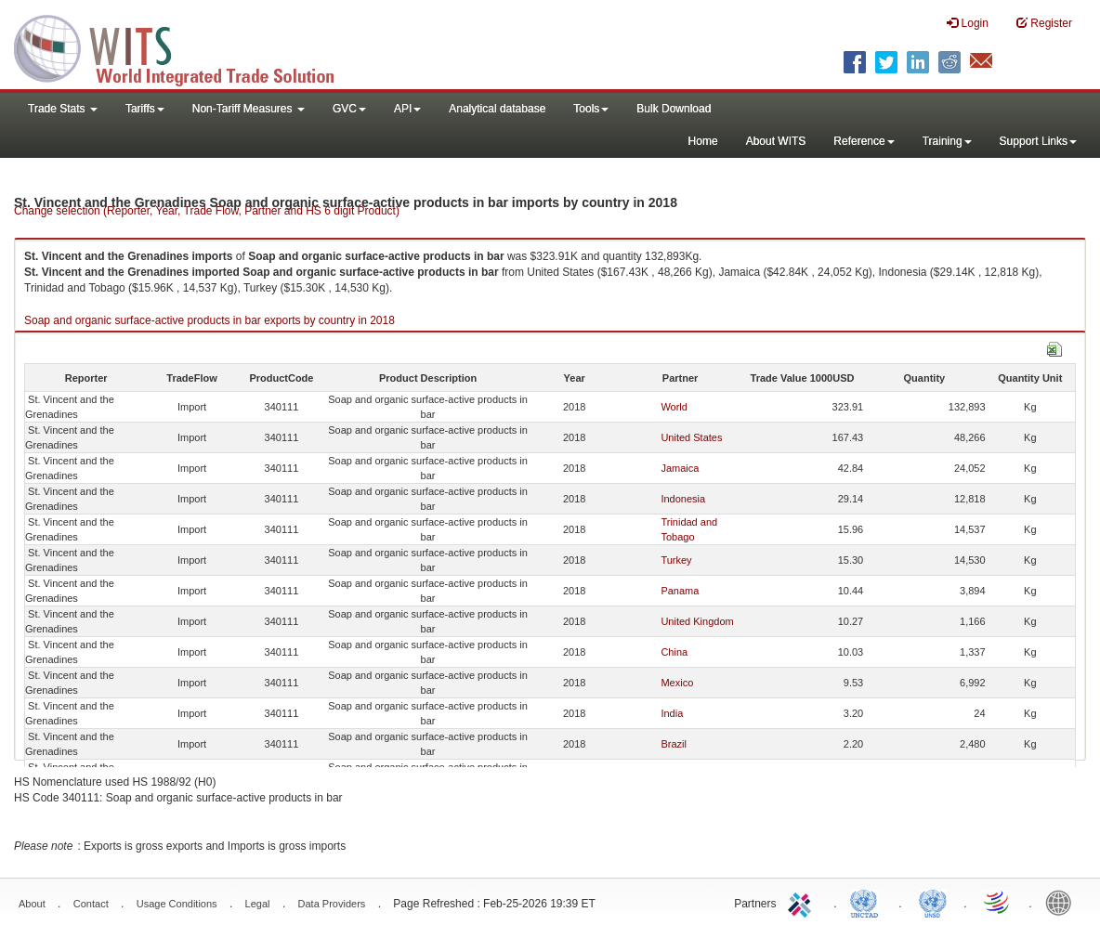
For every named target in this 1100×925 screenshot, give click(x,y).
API (407, 108)
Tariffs (144, 108)
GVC (349, 108)
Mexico (677, 682)
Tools (591, 108)
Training (947, 141)
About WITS (776, 141)
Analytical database (497, 108)
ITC (802, 901)
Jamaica (680, 468)
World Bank (1062, 901)
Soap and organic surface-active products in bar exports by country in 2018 (209, 320)
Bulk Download (673, 108)
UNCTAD (867, 901)
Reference (863, 141)
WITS (186, 46)
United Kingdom (697, 621)
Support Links (1038, 141)
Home (703, 141)
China (674, 652)
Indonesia (683, 498)
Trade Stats (63, 108)
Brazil (674, 743)
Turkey (676, 560)
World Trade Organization (997, 901)
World (674, 406)
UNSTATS (932, 901)
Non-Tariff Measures (248, 108)
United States (691, 437)
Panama (680, 590)
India (672, 713)
